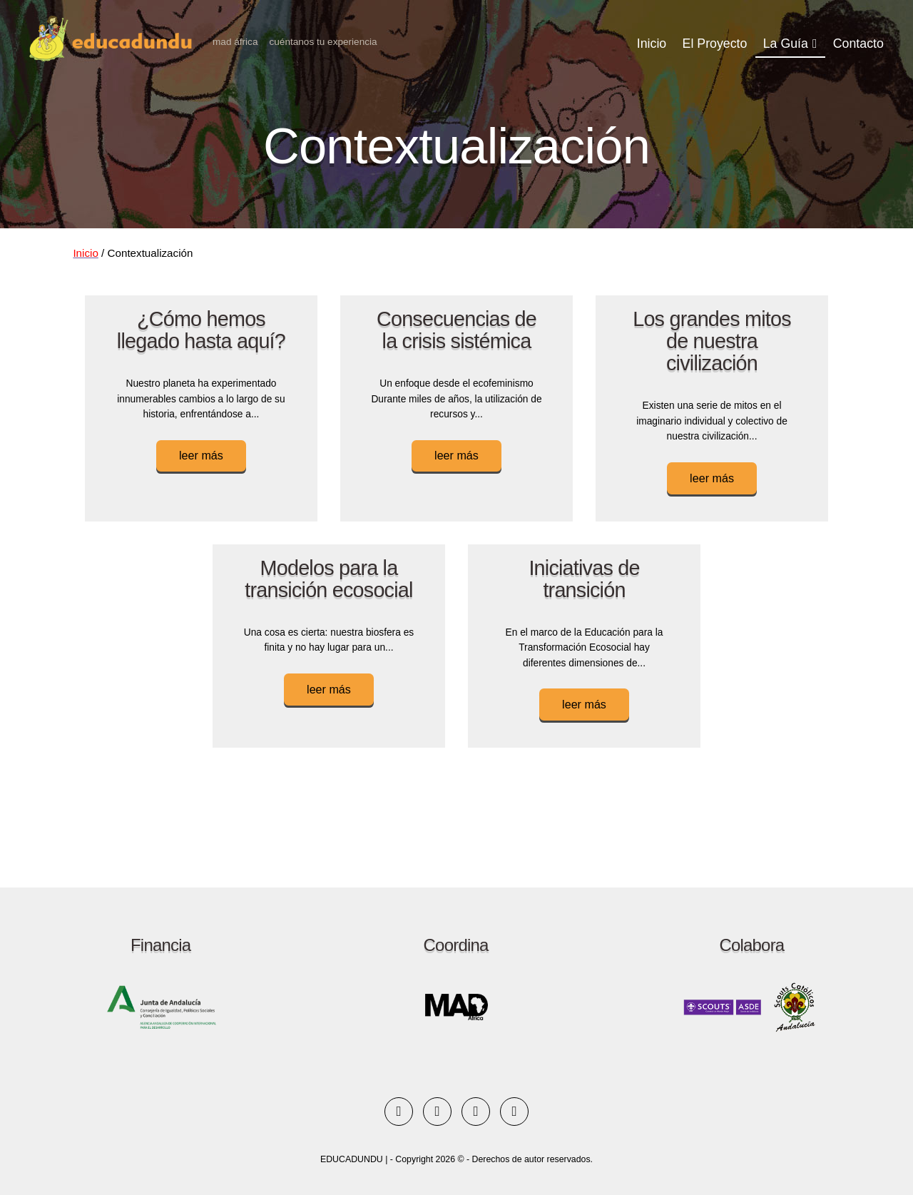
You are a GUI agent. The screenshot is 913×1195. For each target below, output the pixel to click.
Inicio (651, 43)
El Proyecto (715, 43)
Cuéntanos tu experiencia (323, 41)
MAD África (235, 41)
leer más (201, 455)
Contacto (858, 43)
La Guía (785, 43)
